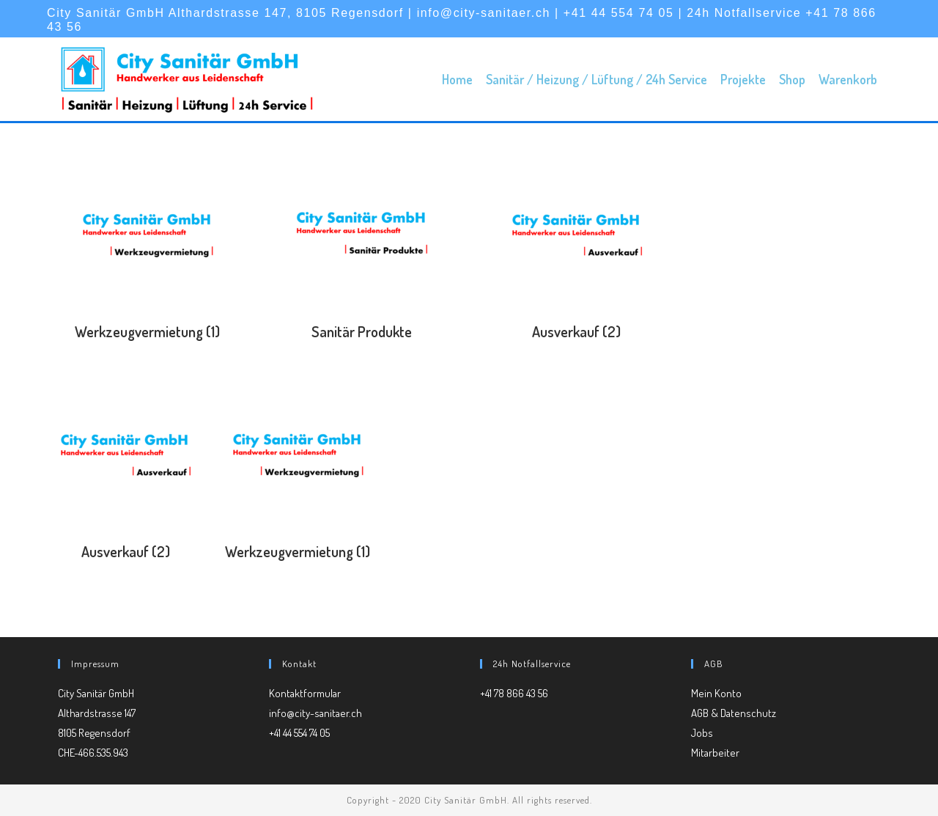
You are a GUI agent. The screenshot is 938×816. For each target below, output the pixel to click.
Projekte (743, 79)
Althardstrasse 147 (97, 713)
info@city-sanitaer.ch (315, 713)
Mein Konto (716, 693)
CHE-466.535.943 (93, 753)
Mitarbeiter (715, 753)
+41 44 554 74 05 (299, 733)
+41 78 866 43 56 (514, 693)
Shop (792, 79)
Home (457, 79)
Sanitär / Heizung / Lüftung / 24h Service (596, 79)
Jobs (702, 733)
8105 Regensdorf (94, 733)
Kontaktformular (305, 693)
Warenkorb (848, 79)
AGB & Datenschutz (733, 713)
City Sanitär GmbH (96, 693)
